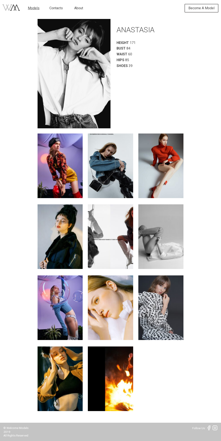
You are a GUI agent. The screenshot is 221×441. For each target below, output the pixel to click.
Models (33, 8)
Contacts (56, 8)
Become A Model (201, 8)
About (78, 8)
